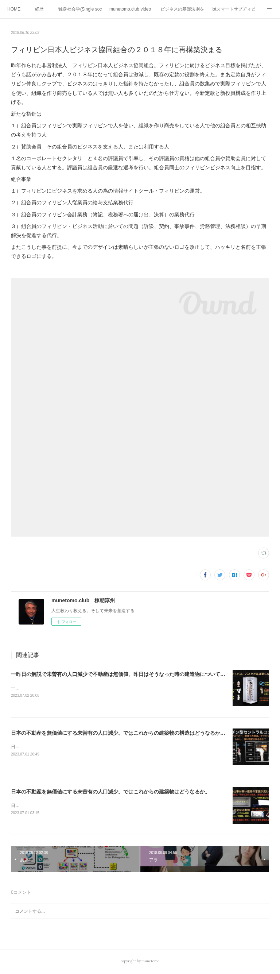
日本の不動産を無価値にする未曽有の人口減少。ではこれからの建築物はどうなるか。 (110, 792)
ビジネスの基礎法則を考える (182, 9)
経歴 (39, 9)
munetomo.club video (130, 9)
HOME (13, 9)
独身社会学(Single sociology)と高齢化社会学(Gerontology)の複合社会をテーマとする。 (80, 9)
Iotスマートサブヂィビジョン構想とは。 (233, 9)
